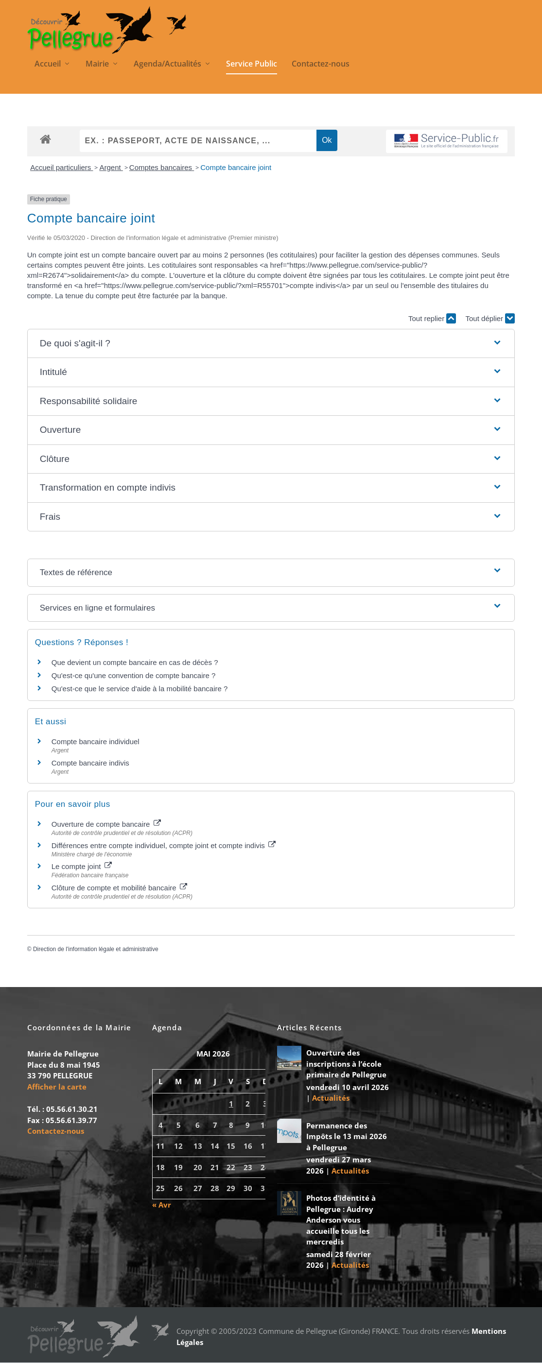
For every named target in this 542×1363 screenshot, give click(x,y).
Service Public (251, 64)
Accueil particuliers (61, 168)
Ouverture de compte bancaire (106, 824)
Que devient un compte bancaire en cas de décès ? (135, 663)
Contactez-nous (321, 64)
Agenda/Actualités (167, 64)
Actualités (331, 1099)
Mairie (97, 64)
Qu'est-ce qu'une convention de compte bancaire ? (134, 676)
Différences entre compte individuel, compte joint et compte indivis (164, 846)
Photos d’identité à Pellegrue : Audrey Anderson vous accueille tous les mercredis (341, 1220)
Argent (110, 168)
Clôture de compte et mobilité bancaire (119, 889)
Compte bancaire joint (235, 168)
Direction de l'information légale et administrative (95, 950)
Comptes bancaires (161, 168)
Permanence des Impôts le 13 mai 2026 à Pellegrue (346, 1137)
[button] (271, 344)
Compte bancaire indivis (90, 763)
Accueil (48, 64)
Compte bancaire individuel (96, 742)
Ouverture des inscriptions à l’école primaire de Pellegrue (346, 1064)
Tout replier (432, 319)
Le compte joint (82, 867)
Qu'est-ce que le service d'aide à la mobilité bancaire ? (140, 689)
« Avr (161, 1205)
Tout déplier (490, 319)
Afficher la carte (57, 1087)
